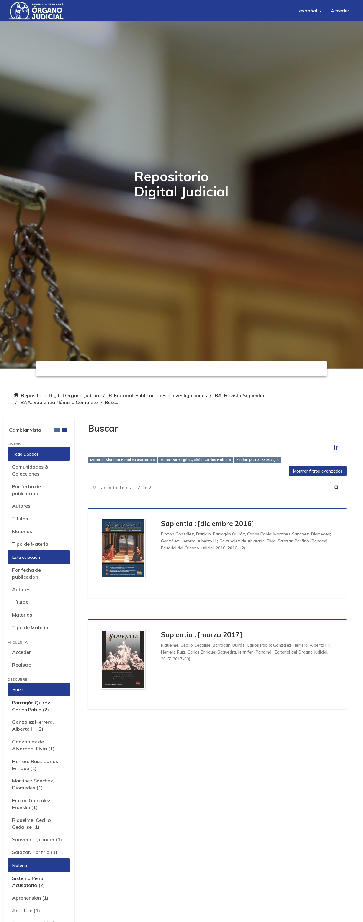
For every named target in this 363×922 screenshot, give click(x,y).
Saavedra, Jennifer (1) (37, 839)
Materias (22, 531)
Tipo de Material (31, 544)
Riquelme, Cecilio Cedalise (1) (31, 823)
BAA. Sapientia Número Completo (59, 402)
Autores (21, 506)
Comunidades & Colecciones (30, 470)
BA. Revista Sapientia (239, 395)
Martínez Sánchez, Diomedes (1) (33, 784)
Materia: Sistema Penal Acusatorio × (122, 459)
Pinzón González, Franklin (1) (32, 803)
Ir (335, 447)
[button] (310, 10)
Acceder (21, 652)
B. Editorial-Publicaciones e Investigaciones (158, 395)
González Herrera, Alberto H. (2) (33, 725)
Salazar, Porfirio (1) (34, 852)
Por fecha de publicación (26, 489)
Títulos (20, 518)
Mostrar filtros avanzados (318, 471)
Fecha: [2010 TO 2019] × (257, 459)
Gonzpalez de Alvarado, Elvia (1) (33, 745)
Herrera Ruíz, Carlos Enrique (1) (35, 764)
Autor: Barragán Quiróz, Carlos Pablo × (196, 459)
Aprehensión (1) (30, 898)
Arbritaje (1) (26, 910)
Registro (21, 665)
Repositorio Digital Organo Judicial (60, 395)
